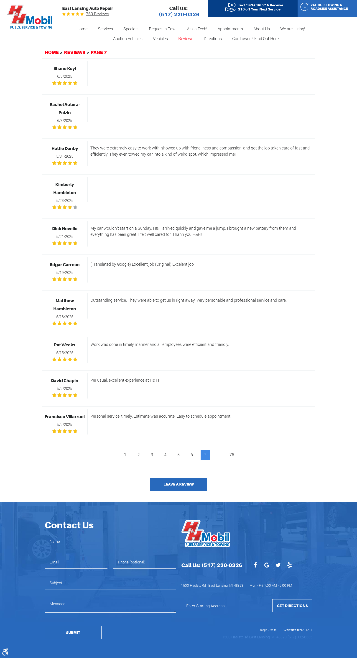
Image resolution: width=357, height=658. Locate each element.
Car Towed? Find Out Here (255, 38)
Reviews (185, 38)
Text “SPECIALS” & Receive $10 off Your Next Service (260, 7)
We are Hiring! (292, 29)
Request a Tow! (162, 29)
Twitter (278, 565)
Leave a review (178, 484)
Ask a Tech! (197, 29)
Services (105, 29)
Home (81, 29)
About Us (261, 29)
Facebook (255, 565)
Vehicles (160, 38)
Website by (297, 630)
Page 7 (99, 52)
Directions (213, 38)
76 (232, 454)
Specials (130, 29)
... (218, 454)
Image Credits (268, 630)
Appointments (230, 29)
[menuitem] (81, 29)
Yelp (289, 565)
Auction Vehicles (128, 38)
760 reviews (97, 13)
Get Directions (292, 606)
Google (266, 565)
